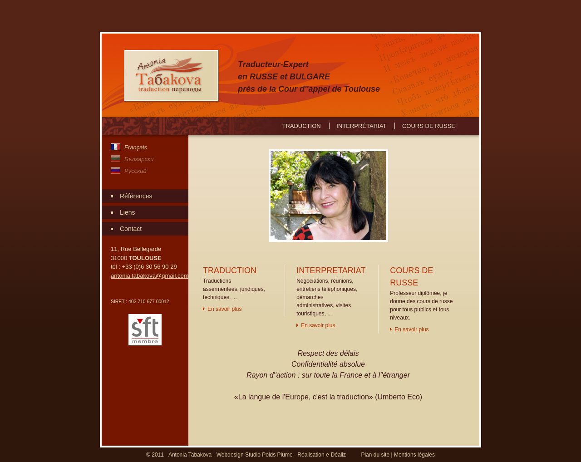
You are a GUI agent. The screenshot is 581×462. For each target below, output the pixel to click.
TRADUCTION (229, 270)
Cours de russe (428, 126)
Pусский (135, 170)
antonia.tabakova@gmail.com (149, 275)
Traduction (301, 126)
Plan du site (375, 455)
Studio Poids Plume (269, 455)
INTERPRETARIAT (330, 270)
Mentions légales (414, 455)
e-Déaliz (336, 455)
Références (136, 196)
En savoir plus (224, 309)
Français (135, 147)
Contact (131, 228)
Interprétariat (361, 126)
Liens (127, 212)
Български (138, 159)
